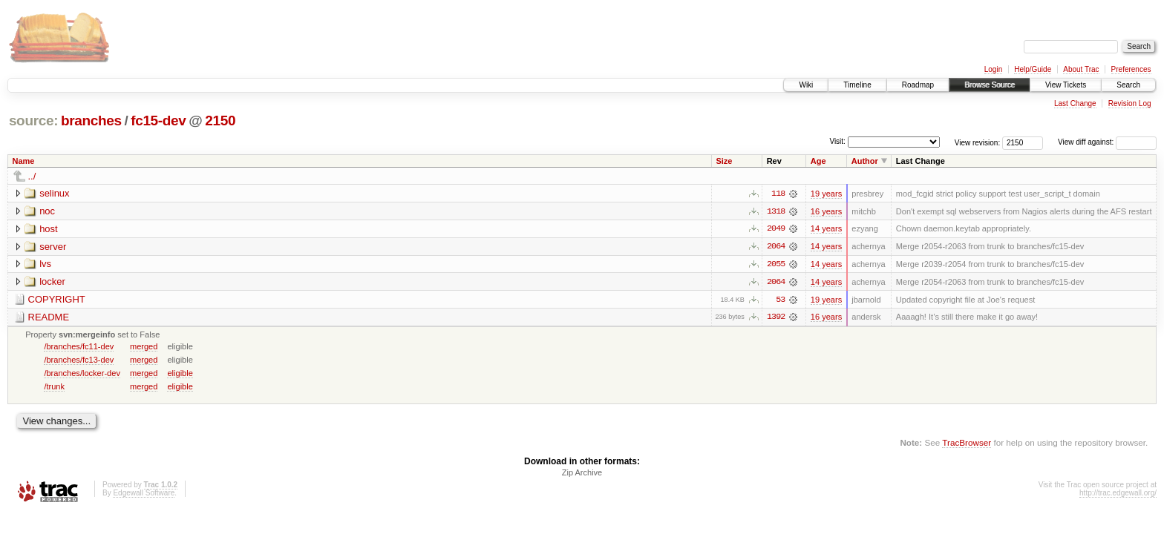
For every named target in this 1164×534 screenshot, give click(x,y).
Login (993, 69)
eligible (179, 373)
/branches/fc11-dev (79, 347)
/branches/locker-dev (82, 373)
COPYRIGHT (56, 300)
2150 (220, 120)
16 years (826, 211)
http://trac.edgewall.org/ (1118, 494)
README (49, 317)
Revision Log (1129, 103)
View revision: (978, 142)
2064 (776, 247)
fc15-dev (158, 120)
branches (91, 120)
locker (52, 282)
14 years (826, 229)
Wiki (806, 85)
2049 (776, 229)
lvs (45, 264)
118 (778, 194)
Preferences (1131, 69)
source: (33, 120)
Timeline (857, 85)
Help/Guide (1032, 69)
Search (1128, 85)
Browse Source (989, 85)
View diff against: (1107, 142)
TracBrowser (966, 444)
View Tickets (1065, 85)
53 (780, 300)
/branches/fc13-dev (79, 360)
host (48, 228)
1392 (776, 318)
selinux (54, 193)
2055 (776, 265)
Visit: (837, 141)
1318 (776, 211)
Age (818, 160)
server (52, 246)
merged (143, 347)
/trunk (54, 387)
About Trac (1081, 69)
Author (864, 160)
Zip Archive (582, 473)
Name (24, 160)
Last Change (1075, 103)
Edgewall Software (143, 494)
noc (47, 211)
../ (32, 176)
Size (724, 160)
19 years (826, 193)
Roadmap (918, 85)
